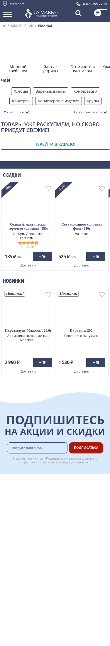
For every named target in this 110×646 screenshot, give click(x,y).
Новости (10, 508)
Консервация (85, 91)
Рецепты (73, 513)
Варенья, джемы (50, 91)
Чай (30, 25)
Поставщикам (78, 533)
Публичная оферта (20, 534)
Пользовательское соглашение (31, 521)
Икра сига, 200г (82, 330)
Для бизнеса (76, 539)
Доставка (73, 482)
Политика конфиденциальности (32, 527)
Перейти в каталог (55, 144)
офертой (28, 462)
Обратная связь (17, 501)
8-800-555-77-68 (95, 3)
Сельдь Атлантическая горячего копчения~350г (28, 227)
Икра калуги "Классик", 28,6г (28, 330)
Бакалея (17, 25)
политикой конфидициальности (63, 462)
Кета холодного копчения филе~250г (81, 227)
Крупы (93, 100)
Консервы (21, 100)
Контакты (12, 495)
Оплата (72, 488)
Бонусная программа (76, 498)
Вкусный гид (76, 520)
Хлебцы (21, 91)
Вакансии (74, 546)
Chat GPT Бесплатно (55, 574)
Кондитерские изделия (58, 100)
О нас (8, 488)
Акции (8, 514)
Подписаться (86, 447)
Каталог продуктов (20, 482)
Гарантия (73, 507)
